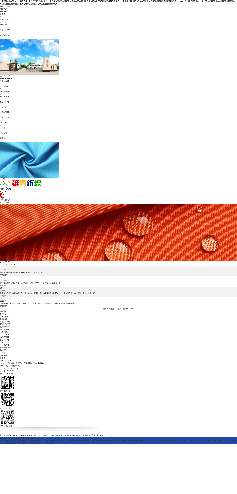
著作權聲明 (70, 435)
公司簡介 (3, 314)
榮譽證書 (3, 319)
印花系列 (3, 350)
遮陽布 (2, 358)
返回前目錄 (129, 309)
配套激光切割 (5, 348)
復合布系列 (4, 345)
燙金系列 (3, 342)
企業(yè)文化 (5, 316)
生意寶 (63, 435)
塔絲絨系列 (4, 335)
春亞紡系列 (4, 337)
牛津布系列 (4, 329)
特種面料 (3, 355)
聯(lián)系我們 (5, 189)
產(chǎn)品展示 (6, 76)
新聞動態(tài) (5, 324)
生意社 (46, 435)
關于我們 (3, 9)
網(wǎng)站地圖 (82, 435)
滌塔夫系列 (4, 340)
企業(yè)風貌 (5, 322)
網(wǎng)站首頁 (6, 6)
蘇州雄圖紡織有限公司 (8, 435)
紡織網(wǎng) (55, 435)
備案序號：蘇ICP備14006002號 (100, 435)
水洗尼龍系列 (5, 332)
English (3, 192)
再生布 (2, 353)
